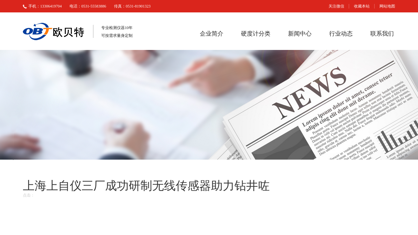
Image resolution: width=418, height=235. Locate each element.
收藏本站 (362, 6)
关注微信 (336, 6)
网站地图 (387, 6)
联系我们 (382, 33)
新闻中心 (300, 33)
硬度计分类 (255, 33)
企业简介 (211, 33)
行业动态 (341, 33)
